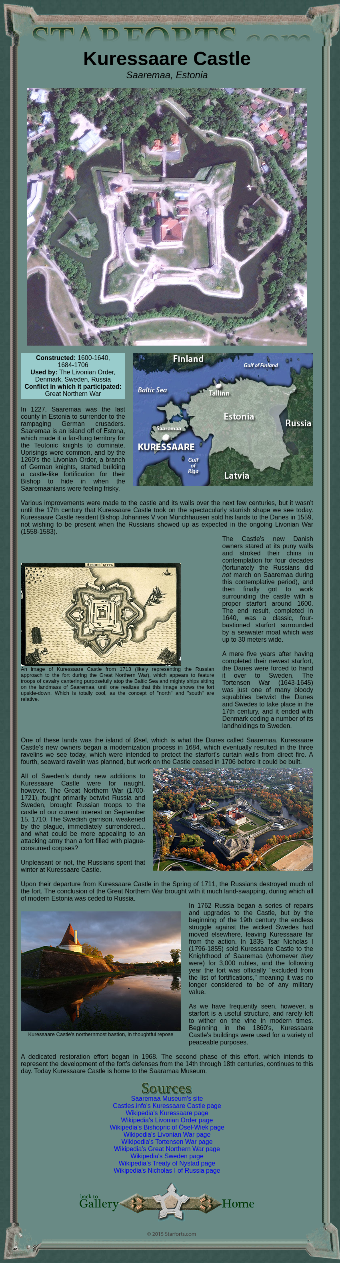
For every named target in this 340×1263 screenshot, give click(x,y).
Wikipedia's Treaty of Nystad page (167, 1163)
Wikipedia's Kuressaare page (167, 1113)
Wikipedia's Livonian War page (167, 1134)
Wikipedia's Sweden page (167, 1156)
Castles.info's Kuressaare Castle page (167, 1105)
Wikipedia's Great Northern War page (167, 1149)
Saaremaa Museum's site (167, 1098)
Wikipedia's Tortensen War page (166, 1141)
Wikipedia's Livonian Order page (167, 1120)
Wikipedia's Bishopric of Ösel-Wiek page (167, 1127)
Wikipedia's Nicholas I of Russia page (167, 1170)
